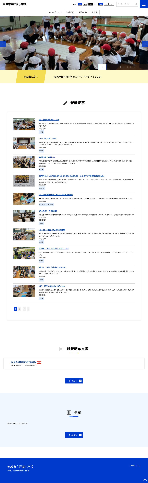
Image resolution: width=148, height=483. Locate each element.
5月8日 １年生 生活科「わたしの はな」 (54, 248)
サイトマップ (136, 465)
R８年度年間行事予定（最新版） (23, 362)
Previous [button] (3, 44)
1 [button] (120, 67)
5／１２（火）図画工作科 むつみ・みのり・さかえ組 (56, 194)
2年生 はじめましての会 (47, 138)
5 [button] (134, 67)
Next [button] (145, 44)
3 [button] (127, 67)
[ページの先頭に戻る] (145, 480)
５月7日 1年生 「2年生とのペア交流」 (52, 267)
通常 (80, 4)
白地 (85, 4)
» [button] (28, 309)
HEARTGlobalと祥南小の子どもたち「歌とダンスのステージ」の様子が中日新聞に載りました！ (71, 176)
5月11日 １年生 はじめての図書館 (52, 230)
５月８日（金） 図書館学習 (48, 211)
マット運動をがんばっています (49, 119)
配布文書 (83, 12)
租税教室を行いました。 (47, 157)
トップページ (56, 12)
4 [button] (130, 67)
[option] (74, 43)
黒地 (90, 4)
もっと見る (73, 380)
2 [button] (123, 67)
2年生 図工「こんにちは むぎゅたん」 (52, 286)
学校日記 (70, 12)
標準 (101, 4)
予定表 (94, 12)
